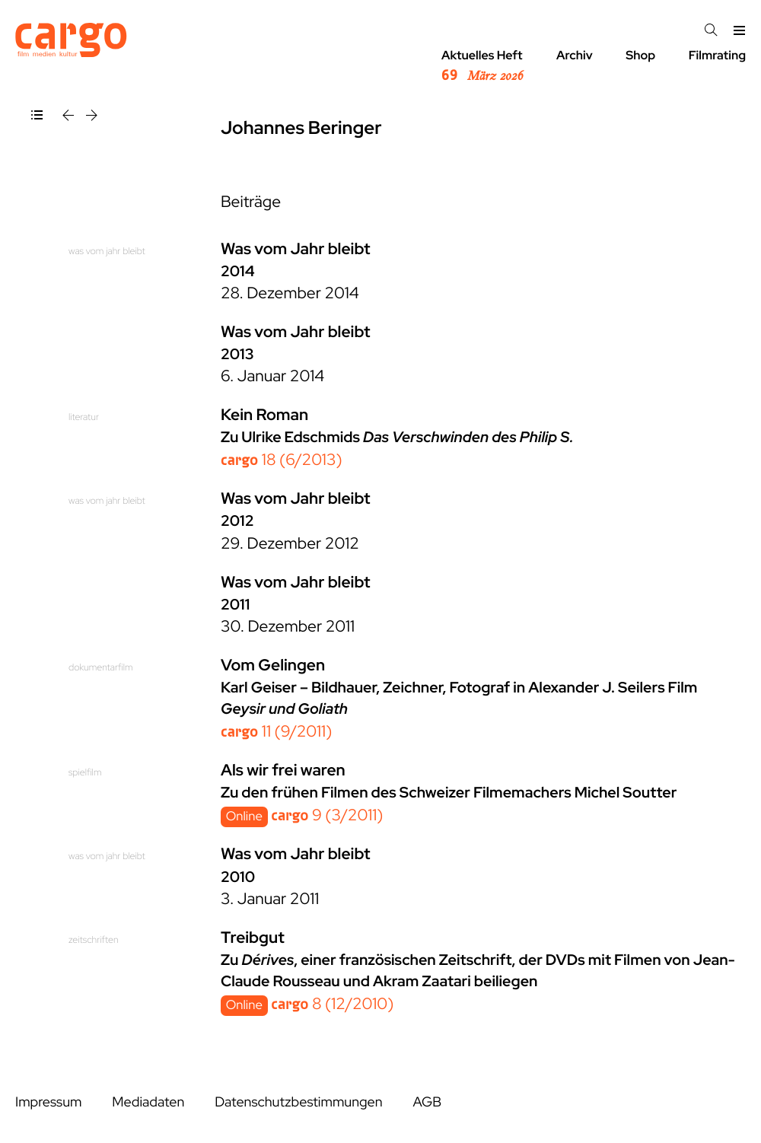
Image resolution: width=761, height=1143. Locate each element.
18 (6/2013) (281, 460)
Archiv (574, 55)
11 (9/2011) (276, 731)
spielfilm (84, 772)
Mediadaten (148, 1102)
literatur (83, 416)
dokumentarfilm (100, 667)
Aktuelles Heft (482, 66)
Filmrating (717, 55)
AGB (426, 1102)
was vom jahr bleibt (106, 250)
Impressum (48, 1102)
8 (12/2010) (332, 1004)
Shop (640, 55)
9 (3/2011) (327, 815)
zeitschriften (93, 939)
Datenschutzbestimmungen (298, 1102)
